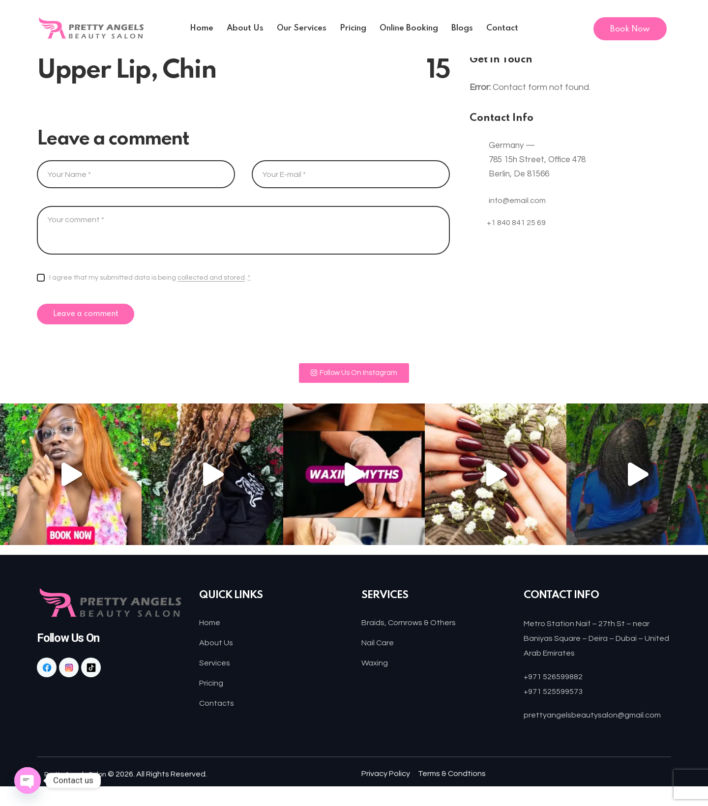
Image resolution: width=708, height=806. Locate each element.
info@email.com (519, 200)
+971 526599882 (557, 682)
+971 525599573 (557, 696)
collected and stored (211, 277)
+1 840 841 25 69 (519, 227)
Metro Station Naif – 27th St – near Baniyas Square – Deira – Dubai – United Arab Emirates (595, 643)
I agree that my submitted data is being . (149, 278)
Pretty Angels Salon (80, 794)
